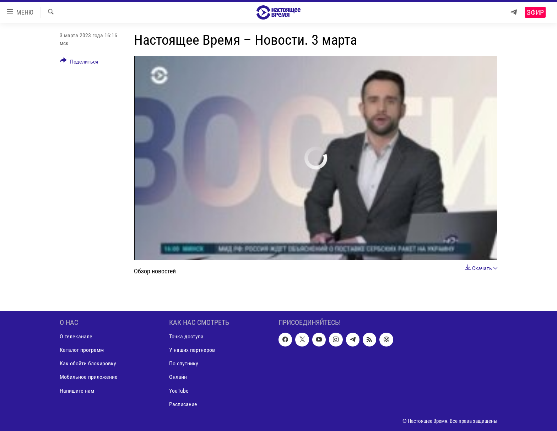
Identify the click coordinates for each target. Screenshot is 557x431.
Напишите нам (77, 390)
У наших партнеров (192, 350)
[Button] (79, 63)
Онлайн (178, 376)
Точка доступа (186, 336)
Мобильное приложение (89, 376)
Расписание (183, 403)
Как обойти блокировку (88, 363)
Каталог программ (82, 350)
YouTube (179, 390)
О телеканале (76, 336)
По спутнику (183, 363)
